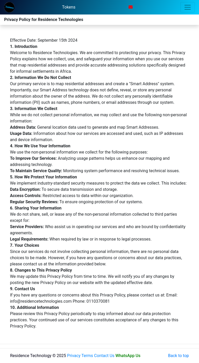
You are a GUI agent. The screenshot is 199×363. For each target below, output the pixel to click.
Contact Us (104, 355)
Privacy (74, 355)
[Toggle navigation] (187, 7)
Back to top (178, 355)
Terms (87, 355)
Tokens (68, 7)
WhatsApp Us (128, 355)
